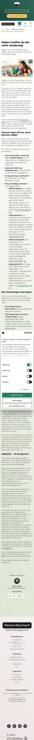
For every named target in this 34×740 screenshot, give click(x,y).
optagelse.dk (8, 548)
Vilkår (16, 666)
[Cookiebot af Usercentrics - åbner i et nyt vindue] (24, 333)
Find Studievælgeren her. (20, 211)
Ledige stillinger (16, 677)
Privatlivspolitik (16, 664)
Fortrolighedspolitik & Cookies (17, 660)
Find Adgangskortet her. (20, 286)
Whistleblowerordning (16, 657)
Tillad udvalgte (17, 400)
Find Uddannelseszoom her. (18, 260)
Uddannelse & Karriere (18, 29)
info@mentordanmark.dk (16, 649)
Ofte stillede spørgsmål (16, 679)
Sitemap (16, 682)
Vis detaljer (24, 389)
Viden (7, 29)
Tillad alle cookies (17, 395)
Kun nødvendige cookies (17, 406)
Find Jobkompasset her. (17, 235)
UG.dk (11, 186)
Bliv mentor (16, 674)
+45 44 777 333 (16, 646)
